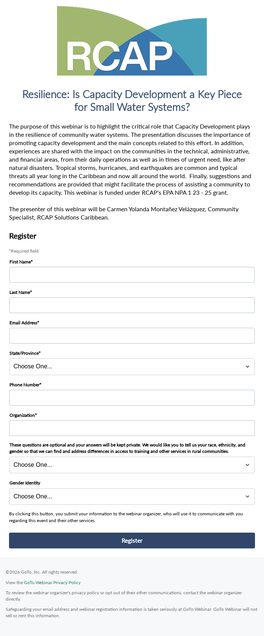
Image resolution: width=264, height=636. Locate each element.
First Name (20, 262)
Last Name (19, 292)
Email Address (23, 323)
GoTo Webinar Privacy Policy (52, 582)
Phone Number (24, 385)
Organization (22, 415)
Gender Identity (24, 483)
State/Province (24, 353)
